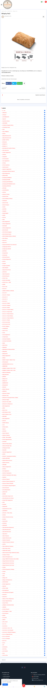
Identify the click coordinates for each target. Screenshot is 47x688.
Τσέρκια (24, 571)
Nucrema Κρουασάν (24, 636)
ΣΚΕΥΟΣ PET (24, 491)
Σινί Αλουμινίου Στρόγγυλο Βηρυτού (24, 485)
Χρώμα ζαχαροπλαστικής (24, 600)
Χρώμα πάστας (24, 602)
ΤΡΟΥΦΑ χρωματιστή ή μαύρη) (24, 569)
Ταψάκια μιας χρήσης (24, 550)
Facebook (9, 83)
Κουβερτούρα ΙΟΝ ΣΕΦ (24, 248)
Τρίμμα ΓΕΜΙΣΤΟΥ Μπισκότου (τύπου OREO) (24, 558)
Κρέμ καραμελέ (24, 267)
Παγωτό (24, 429)
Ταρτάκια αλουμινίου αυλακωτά (24, 542)
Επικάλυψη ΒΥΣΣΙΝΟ (24, 179)
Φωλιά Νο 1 (24, 594)
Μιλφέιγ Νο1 (24, 380)
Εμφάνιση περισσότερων (40, 95)
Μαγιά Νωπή (24, 345)
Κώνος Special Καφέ (24, 322)
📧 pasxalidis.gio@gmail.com (37, 680)
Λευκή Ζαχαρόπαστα (24, 334)
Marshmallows (24, 626)
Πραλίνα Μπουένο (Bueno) (24, 460)
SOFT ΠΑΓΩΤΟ (6, 678)
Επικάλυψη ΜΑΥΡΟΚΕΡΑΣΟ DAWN (24, 183)
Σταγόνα (24, 514)
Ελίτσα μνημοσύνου (24, 173)
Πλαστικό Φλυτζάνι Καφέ (24, 445)
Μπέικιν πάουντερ (24, 389)
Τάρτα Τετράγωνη (24, 535)
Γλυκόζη (24, 163)
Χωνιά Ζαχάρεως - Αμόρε (24, 611)
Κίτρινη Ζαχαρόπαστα (24, 223)
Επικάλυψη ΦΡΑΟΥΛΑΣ (24, 186)
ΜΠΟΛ (24, 408)
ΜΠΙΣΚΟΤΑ (24, 391)
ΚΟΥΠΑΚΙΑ (24, 251)
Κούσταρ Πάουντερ (24, 257)
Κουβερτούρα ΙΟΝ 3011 (24, 246)
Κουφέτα (24, 263)
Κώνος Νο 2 (24, 301)
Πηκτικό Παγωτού (24, 433)
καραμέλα (24, 211)
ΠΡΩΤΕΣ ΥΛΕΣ (6, 674)
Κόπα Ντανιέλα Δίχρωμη (24, 232)
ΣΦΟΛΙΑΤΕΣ (9, 11)
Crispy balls (24, 617)
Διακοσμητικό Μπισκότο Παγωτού (24, 171)
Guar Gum (24, 623)
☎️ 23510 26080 (35, 676)
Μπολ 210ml (24, 410)
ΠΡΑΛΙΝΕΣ (24, 464)
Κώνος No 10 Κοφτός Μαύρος (24, 309)
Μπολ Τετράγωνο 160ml (24, 414)
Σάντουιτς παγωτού (24, 479)
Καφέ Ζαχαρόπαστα (24, 221)
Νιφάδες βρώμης (24, 422)
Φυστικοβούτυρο (24, 590)
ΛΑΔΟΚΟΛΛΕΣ (24, 328)
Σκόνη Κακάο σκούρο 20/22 (24, 496)
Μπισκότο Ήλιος (24, 395)
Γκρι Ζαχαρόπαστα (24, 160)
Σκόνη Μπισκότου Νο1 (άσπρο (24, 498)
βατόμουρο (24, 142)
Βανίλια (24, 133)
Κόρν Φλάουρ (24, 238)
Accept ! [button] (5, 684)
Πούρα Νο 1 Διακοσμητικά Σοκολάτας (24, 456)
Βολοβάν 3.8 (24, 144)
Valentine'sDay (24, 655)
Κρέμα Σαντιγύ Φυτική (24, 269)
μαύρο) (24, 357)
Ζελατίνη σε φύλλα (24, 194)
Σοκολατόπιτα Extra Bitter (24, 508)
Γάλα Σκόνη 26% (24, 150)
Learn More (9, 681)
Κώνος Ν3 (24, 288)
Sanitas (24, 642)
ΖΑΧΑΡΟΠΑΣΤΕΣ (24, 190)
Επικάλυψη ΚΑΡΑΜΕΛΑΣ (24, 177)
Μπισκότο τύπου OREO (24, 401)
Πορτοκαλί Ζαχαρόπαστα (24, 452)
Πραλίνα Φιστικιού (24, 462)
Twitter (15, 83)
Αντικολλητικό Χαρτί (24, 127)
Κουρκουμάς (24, 255)
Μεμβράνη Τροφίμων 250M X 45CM (24, 370)
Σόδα (24, 502)
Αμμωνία (24, 118)
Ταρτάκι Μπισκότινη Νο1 (24, 538)
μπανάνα (24, 387)
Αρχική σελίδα (4, 11)
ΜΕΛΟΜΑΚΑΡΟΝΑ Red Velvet (24, 364)
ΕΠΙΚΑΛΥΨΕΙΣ (24, 175)
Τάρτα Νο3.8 (24, 533)
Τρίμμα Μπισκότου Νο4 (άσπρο (24, 565)
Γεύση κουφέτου (24, 158)
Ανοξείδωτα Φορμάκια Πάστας (24, 125)
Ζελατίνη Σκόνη (24, 196)
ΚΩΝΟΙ (24, 284)
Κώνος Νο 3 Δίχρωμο (24, 305)
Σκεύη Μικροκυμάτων (24, 489)
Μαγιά (24, 343)
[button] (46, 2)
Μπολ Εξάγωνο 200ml (24, 412)
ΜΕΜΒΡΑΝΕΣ (24, 366)
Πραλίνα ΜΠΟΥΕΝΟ (24, 458)
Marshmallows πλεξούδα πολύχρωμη (24, 632)
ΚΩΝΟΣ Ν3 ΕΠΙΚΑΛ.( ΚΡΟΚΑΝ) (24, 290)
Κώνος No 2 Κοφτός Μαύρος (24, 315)
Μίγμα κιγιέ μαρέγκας (24, 372)
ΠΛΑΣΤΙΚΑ (24, 441)
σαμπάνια (24, 477)
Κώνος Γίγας (24, 286)
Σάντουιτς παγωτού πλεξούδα (24, 483)
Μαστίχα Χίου (24, 353)
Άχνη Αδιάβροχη (24, 131)
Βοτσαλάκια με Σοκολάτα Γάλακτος (24, 148)
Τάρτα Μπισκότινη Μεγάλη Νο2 (24, 527)
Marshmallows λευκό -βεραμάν (24, 630)
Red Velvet (24, 640)
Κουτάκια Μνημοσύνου (24, 259)
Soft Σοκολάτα (24, 651)
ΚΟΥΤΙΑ (24, 261)
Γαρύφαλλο (24, 156)
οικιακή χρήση (24, 426)
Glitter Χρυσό (24, 621)
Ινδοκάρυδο (24, 200)
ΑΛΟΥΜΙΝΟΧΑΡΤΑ (24, 116)
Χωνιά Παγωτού (24, 613)
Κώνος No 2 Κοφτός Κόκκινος (24, 313)
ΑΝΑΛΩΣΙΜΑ (24, 123)
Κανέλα (24, 206)
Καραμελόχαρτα (24, 213)
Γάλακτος (24, 154)
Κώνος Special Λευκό (24, 324)
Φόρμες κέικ (24, 577)
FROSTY (24, 619)
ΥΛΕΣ (24, 575)
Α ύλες (24, 110)
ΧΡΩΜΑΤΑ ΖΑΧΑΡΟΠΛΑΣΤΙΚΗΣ (24, 605)
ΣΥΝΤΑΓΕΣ (24, 523)
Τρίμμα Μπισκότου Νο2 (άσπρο (24, 561)
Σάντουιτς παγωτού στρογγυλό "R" (24, 481)
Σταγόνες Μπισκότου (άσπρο (24, 517)
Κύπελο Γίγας (24, 278)
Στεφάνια (24, 519)
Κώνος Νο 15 (24, 299)
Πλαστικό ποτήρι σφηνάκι (24, 443)
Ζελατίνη (24, 192)
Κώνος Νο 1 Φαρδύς (24, 294)
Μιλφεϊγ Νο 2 (24, 378)
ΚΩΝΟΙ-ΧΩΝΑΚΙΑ (6, 676)
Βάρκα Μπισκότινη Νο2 (24, 137)
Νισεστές (24, 420)
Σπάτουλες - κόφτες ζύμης (24, 512)
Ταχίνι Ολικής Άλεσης (24, 548)
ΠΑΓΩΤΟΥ (24, 431)
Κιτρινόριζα (24, 225)
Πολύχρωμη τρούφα (24, 447)
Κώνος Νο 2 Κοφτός (24, 303)
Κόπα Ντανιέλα (24, 230)
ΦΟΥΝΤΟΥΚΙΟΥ (24, 581)
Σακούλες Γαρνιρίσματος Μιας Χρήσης (24, 475)
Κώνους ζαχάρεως (24, 326)
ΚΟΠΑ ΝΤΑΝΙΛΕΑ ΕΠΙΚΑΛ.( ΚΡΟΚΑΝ (24, 236)
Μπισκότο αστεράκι (24, 393)
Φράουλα (24, 586)
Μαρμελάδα (24, 351)
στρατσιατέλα (24, 521)
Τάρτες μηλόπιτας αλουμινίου (24, 546)
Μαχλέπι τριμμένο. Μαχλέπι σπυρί (24, 359)
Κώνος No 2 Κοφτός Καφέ (24, 311)
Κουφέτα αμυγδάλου (24, 265)
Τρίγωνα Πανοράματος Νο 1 (24, 556)
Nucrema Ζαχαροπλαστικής (24, 634)
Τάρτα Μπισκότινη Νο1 (24, 529)
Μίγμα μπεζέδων (24, 374)
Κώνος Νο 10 (24, 297)
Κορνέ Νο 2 (24, 242)
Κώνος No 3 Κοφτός (24, 320)
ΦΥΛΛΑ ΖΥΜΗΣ (24, 588)
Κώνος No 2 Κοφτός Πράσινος (24, 318)
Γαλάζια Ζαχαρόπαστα (24, 152)
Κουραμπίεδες (24, 253)
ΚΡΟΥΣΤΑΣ (24, 271)
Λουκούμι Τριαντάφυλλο (24, 341)
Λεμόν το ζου (24, 330)
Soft (24, 644)
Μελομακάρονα (24, 362)
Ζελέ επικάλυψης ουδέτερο (24, 198)
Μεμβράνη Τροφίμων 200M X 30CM (24, 368)
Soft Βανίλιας (24, 646)
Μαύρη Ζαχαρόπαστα (24, 355)
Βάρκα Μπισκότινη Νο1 (24, 135)
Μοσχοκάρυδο (24, 385)
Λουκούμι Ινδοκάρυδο (24, 339)
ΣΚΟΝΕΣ (24, 493)
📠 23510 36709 (35, 678)
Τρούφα (24, 567)
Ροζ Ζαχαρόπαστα (24, 470)
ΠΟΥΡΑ (24, 454)
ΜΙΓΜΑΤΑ (24, 376)
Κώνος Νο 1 (24, 292)
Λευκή (24, 332)
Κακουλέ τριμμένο (24, 204)
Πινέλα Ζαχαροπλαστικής (24, 439)
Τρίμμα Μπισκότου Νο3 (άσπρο (24, 563)
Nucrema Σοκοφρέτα (24, 638)
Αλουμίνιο (24, 114)
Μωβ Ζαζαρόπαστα (24, 418)
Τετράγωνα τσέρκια (24, 554)
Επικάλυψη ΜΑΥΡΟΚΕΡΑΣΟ (24, 181)
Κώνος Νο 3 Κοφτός (24, 307)
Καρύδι (24, 215)
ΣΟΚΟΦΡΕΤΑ (24, 510)
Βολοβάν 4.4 (24, 146)
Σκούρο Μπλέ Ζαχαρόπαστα (24, 500)
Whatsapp (20, 83)
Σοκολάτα (24, 504)
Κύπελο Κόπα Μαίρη (24, 280)
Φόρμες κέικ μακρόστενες (24, 579)
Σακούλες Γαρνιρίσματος (24, 473)
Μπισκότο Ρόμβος (24, 399)
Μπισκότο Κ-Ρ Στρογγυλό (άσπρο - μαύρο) (24, 397)
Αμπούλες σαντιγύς (24, 121)
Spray (24, 653)
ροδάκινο (24, 468)
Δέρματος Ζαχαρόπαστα (24, 169)
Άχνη (24, 129)
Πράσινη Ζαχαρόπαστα (24, 466)
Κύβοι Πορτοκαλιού (24, 274)
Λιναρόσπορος (24, 336)
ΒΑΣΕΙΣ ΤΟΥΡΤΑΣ (24, 139)
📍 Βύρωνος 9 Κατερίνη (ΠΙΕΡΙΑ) (38, 674)
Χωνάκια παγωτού (24, 609)
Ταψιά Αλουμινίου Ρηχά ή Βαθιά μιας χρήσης (24, 552)
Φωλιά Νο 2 (24, 596)
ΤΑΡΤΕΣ (24, 544)
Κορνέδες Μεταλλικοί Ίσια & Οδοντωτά (24, 244)
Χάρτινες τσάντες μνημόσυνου (24, 598)
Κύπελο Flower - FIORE (24, 282)
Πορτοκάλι (24, 450)
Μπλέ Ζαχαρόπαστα (24, 406)
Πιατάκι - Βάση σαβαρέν (24, 437)
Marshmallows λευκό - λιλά (24, 628)
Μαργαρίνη (24, 347)
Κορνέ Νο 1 (24, 240)
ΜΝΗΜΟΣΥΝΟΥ (24, 382)
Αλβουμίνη (24, 112)
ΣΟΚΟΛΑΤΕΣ (24, 506)
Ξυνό (24, 424)
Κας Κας (24, 217)
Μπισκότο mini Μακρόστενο (24, 403)
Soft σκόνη (24, 649)
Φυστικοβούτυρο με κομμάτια (24, 592)
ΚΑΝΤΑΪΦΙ (24, 209)
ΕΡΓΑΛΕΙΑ (24, 188)
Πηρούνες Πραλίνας (24, 435)
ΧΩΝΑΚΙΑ (24, 607)
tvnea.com (4, 659)
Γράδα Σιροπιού (24, 167)
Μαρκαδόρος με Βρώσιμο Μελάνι (24, 349)
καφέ (24, 219)
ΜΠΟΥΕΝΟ (24, 416)
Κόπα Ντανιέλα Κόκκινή (24, 234)
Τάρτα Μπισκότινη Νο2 (24, 531)
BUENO (24, 615)
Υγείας (24, 573)
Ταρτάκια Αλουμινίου (24, 540)
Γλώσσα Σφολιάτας (24, 165)
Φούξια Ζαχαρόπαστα (24, 584)
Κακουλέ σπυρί (24, 202)
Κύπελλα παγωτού (24, 276)
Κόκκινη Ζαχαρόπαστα (24, 227)
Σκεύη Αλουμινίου (24, 487)
